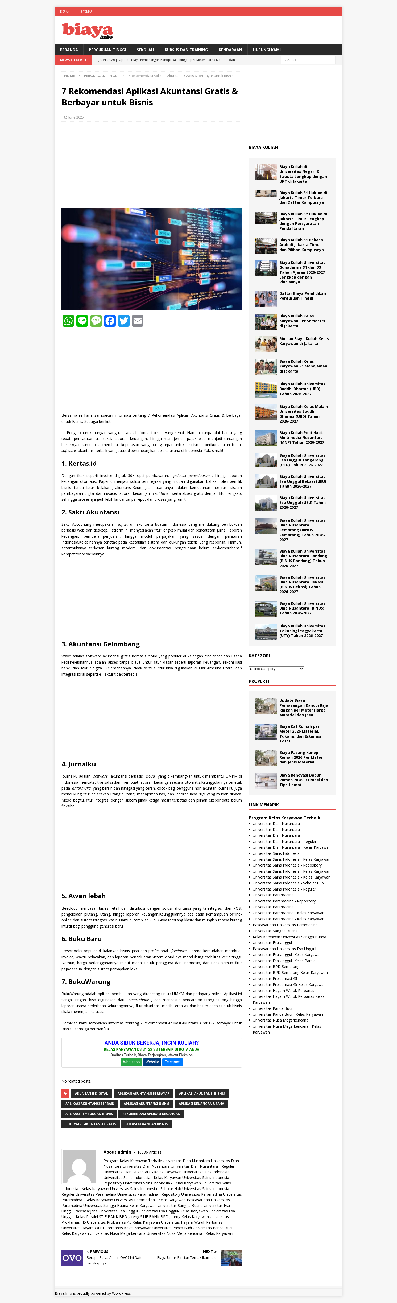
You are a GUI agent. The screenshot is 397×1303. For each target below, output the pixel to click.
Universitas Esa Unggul (272, 942)
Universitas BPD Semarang (276, 966)
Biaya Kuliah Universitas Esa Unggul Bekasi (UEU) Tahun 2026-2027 (302, 481)
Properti (259, 681)
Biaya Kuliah (263, 147)
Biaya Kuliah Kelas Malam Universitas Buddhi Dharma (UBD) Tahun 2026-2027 (303, 414)
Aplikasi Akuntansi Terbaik (89, 1103)
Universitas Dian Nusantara (186, 1160)
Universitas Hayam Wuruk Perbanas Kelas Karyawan (106, 1227)
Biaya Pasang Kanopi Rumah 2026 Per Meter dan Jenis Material (300, 757)
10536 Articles (149, 1152)
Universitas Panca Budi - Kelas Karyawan (288, 1014)
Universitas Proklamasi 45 (275, 978)
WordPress (121, 1293)
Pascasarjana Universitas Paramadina (285, 924)
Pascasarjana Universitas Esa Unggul (106, 1211)
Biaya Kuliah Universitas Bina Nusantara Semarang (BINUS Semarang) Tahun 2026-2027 (302, 530)
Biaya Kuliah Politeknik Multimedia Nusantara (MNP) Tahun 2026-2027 (301, 437)
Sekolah (145, 49)
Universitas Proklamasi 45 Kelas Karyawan (123, 1222)
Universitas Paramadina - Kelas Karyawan (150, 1199)
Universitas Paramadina (96, 1194)
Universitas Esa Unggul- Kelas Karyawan (173, 1211)
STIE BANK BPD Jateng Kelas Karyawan (174, 1216)
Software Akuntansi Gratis (90, 1124)
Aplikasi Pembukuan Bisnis (89, 1114)
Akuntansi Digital (91, 1093)
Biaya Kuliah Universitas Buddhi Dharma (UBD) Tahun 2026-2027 (302, 388)
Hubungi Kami (267, 49)
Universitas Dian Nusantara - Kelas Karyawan (142, 1171)
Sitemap (86, 11)
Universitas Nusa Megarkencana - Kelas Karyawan (190, 1233)
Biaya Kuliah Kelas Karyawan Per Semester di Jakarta (302, 320)
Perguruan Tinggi (107, 49)
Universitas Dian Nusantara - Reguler (202, 1166)
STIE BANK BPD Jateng (119, 1216)
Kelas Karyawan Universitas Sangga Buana (166, 1205)
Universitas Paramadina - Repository (148, 1194)
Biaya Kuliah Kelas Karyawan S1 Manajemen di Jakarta (303, 366)
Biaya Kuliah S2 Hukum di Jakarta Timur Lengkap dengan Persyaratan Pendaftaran (303, 221)
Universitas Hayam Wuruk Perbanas (191, 1222)
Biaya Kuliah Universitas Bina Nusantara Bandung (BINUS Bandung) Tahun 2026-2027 (303, 558)
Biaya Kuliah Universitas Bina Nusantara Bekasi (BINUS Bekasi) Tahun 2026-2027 (302, 584)
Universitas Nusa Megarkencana (118, 1233)
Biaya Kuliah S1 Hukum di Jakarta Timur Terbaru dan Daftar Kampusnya (303, 197)
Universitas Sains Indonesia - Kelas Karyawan (142, 1177)
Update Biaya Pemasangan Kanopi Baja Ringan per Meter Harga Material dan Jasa (303, 707)
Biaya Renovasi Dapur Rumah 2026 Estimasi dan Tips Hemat (303, 780)
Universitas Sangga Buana (105, 1205)
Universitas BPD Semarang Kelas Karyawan (290, 972)
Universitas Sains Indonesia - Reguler (284, 889)
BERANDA (69, 49)
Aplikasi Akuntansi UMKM (146, 1103)
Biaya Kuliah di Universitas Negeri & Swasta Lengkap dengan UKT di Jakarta (303, 174)
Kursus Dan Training (186, 49)
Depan (65, 11)
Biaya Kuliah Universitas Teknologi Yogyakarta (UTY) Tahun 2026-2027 (302, 630)
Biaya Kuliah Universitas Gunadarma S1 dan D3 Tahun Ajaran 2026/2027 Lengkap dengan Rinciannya (302, 272)
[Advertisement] (151, 164)
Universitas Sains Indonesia (206, 1171)
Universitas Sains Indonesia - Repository (287, 865)
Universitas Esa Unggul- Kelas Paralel (284, 960)
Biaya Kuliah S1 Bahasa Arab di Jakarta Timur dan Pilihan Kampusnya (301, 244)
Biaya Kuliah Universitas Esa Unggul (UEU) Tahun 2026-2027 (302, 502)
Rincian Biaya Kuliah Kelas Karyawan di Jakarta (304, 341)
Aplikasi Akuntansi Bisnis (202, 1093)
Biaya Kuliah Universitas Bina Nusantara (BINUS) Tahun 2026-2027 (302, 608)
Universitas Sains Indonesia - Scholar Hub (145, 1188)
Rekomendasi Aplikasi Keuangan (151, 1114)
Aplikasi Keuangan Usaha (201, 1103)
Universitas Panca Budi (172, 1227)
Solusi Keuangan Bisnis (146, 1124)
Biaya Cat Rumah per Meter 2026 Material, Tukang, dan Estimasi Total (300, 734)
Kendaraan (230, 49)
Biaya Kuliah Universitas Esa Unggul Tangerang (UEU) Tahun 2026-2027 (302, 460)
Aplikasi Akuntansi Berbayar (143, 1093)
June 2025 (76, 117)
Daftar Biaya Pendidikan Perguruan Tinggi (302, 296)
